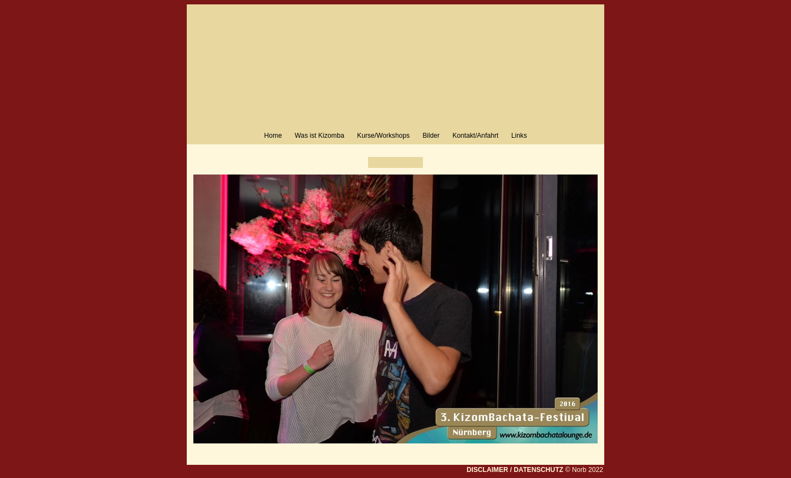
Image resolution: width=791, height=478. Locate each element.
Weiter (414, 162)
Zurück (376, 162)
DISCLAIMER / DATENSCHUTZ (514, 470)
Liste (395, 162)
